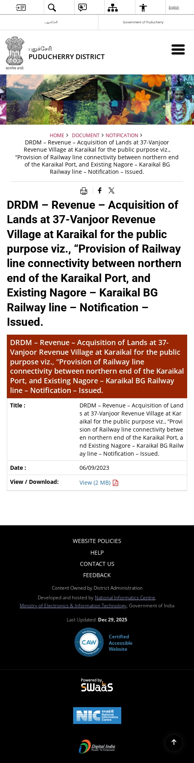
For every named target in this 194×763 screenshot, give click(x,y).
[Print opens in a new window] (85, 190)
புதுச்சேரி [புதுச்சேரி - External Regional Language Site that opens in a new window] (51, 22)
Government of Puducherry (143, 22)
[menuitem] (20, 7)
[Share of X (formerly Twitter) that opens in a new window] (111, 190)
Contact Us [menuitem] (97, 564)
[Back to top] (174, 743)
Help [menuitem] (97, 552)
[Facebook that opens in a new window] (100, 190)
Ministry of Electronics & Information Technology (73, 605)
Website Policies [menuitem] (97, 541)
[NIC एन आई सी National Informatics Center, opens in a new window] (97, 716)
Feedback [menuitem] (97, 575)
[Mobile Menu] (178, 49)
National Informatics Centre (125, 597)
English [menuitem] (174, 7)
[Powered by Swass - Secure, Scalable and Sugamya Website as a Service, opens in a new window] (97, 685)
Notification (122, 135)
